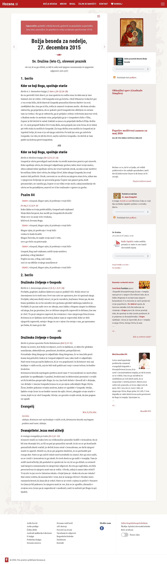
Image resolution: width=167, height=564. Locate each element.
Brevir (63, 4)
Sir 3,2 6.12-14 (51, 157)
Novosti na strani (64, 529)
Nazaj (14, 47)
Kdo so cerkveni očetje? (142, 336)
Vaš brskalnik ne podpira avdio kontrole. (131, 212)
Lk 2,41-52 (54, 436)
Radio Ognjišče (127, 241)
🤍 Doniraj (116, 4)
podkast (133, 77)
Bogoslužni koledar (65, 536)
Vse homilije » (116, 268)
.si (10, 4)
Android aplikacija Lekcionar (39, 533)
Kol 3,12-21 (66, 343)
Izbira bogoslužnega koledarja (134, 523)
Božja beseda (50, 4)
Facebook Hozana (102, 528)
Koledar (98, 16)
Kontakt (103, 4)
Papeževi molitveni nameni (142, 181)
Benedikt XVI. (145, 411)
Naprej (104, 47)
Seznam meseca (34, 543)
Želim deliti (32, 529)
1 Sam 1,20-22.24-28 (57, 91)
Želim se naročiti (87, 4)
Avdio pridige (32, 526)
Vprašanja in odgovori (66, 533)
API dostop (62, 526)
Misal (72, 4)
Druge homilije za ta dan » (120, 265)
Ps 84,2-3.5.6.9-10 (29, 205)
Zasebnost (61, 539)
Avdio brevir (32, 523)
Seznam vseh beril (65, 523)
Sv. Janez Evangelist (129, 197)
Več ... (114, 331)
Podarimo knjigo (34, 539)
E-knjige (30, 536)
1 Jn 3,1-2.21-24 (56, 287)
